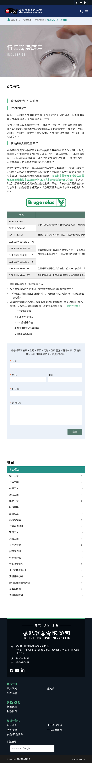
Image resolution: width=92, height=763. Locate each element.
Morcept (82, 759)
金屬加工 (14, 513)
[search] (28, 748)
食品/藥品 (14, 469)
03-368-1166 (22, 657)
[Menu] (86, 11)
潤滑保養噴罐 (16, 576)
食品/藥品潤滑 (15, 734)
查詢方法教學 (74, 306)
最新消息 (12, 725)
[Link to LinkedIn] (85, 2)
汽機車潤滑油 (16, 526)
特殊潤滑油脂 (16, 563)
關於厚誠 (12, 688)
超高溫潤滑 (15, 551)
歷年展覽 (12, 729)
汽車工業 (14, 482)
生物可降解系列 (17, 570)
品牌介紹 (12, 693)
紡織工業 (14, 488)
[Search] (80, 11)
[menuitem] (80, 11)
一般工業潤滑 (54, 729)
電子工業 (14, 475)
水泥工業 (14, 501)
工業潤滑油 (15, 545)
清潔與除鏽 (15, 589)
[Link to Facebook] (77, 2)
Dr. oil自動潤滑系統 (19, 582)
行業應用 (12, 706)
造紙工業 (14, 494)
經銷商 (51, 688)
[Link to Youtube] (81, 2)
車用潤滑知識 (54, 725)
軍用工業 (14, 532)
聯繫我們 (12, 711)
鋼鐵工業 (14, 538)
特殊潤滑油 (15, 557)
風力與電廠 (15, 519)
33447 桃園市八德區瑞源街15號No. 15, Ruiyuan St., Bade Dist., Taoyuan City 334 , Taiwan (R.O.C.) (47, 649)
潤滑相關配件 (16, 595)
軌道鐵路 (14, 507)
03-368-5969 (22, 662)
